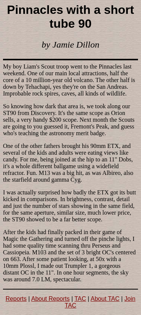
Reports (16, 299)
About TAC (105, 299)
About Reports (50, 299)
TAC (80, 299)
